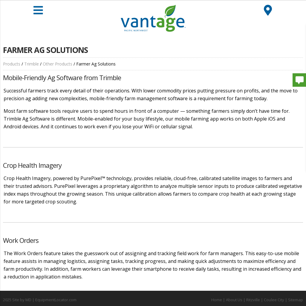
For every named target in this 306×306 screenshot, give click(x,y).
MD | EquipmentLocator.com (50, 299)
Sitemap (295, 299)
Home (216, 299)
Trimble (31, 64)
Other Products (57, 64)
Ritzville (253, 299)
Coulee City (274, 299)
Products (11, 64)
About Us (234, 299)
